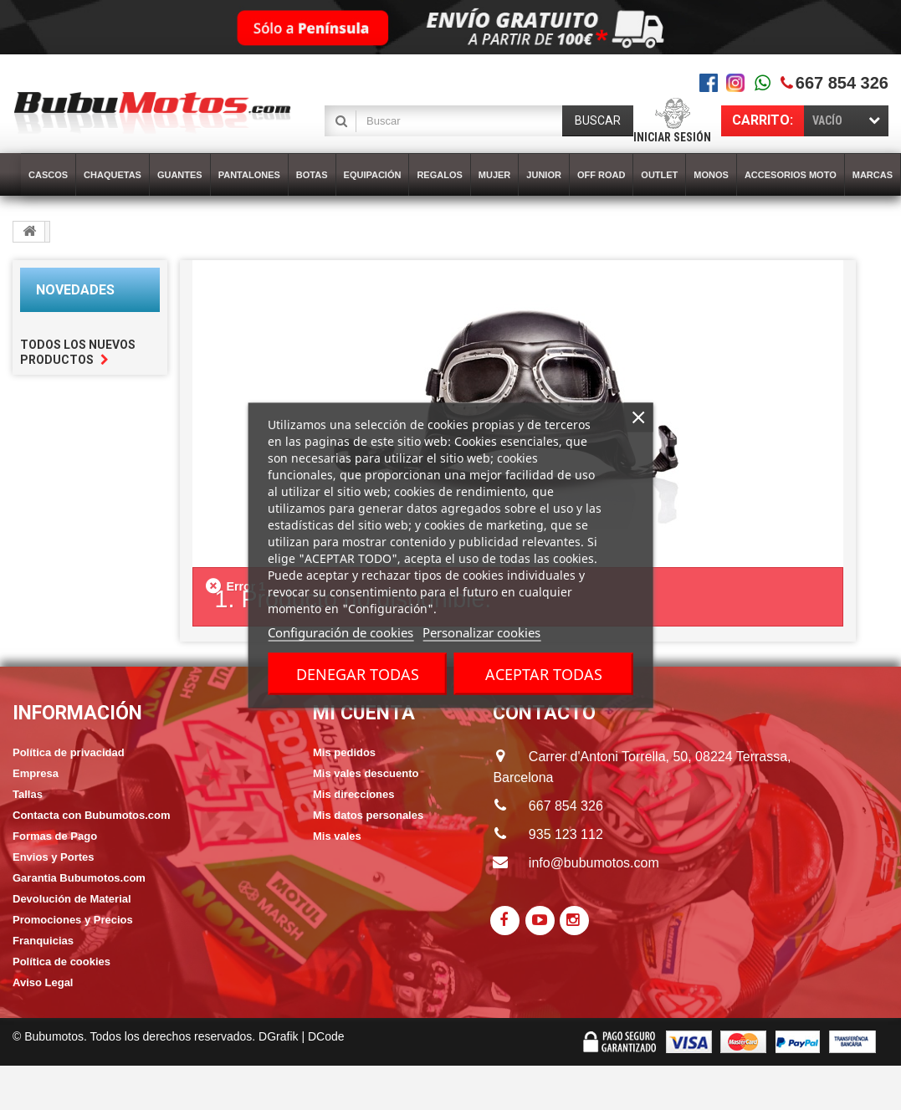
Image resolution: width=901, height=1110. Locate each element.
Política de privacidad (69, 752)
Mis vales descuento (365, 773)
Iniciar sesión (672, 137)
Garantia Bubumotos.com (79, 878)
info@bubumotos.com (594, 863)
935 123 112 (566, 834)
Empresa (36, 773)
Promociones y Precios (73, 919)
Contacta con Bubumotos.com (92, 815)
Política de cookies (61, 961)
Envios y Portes (54, 857)
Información (77, 713)
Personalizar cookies (481, 631)
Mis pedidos (344, 752)
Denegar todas (357, 673)
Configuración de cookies (340, 631)
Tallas (28, 794)
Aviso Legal (43, 982)
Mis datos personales (368, 815)
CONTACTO (544, 713)
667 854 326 (842, 83)
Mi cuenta (364, 713)
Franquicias (43, 940)
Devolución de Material (72, 899)
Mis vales (337, 836)
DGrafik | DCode (301, 1036)
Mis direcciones (354, 794)
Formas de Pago (55, 836)
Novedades (75, 290)
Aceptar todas (543, 673)
